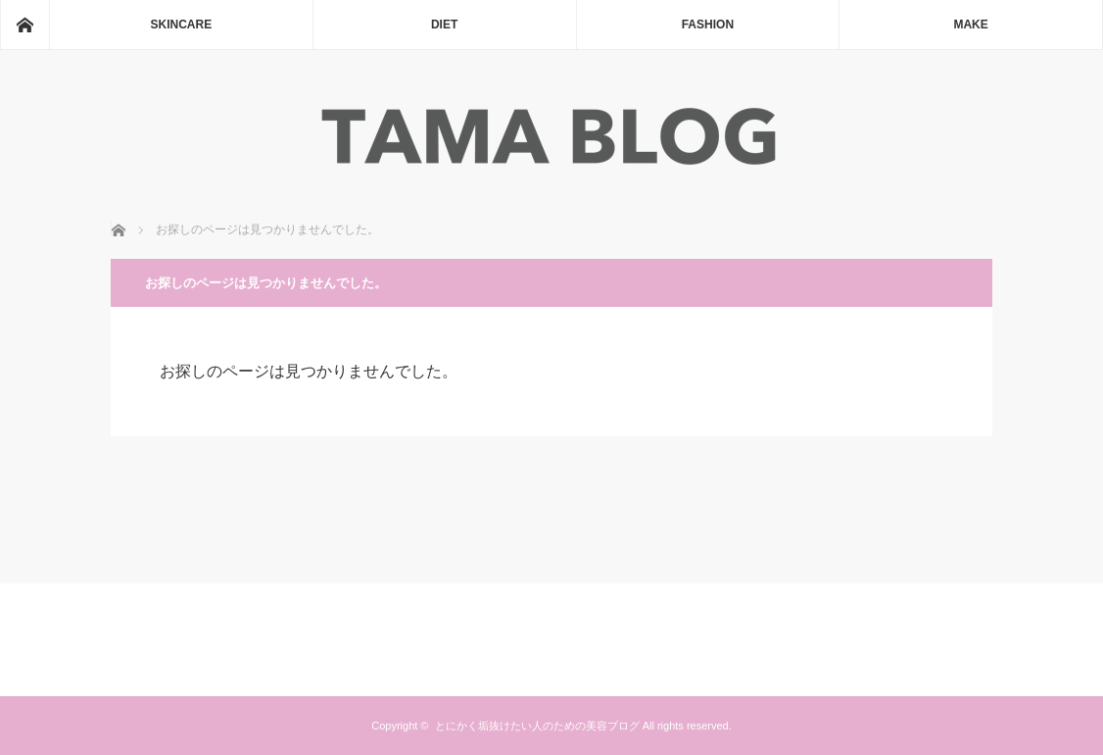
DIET (444, 24)
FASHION (708, 24)
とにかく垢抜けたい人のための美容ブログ (537, 725)
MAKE (970, 24)
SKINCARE (182, 24)
